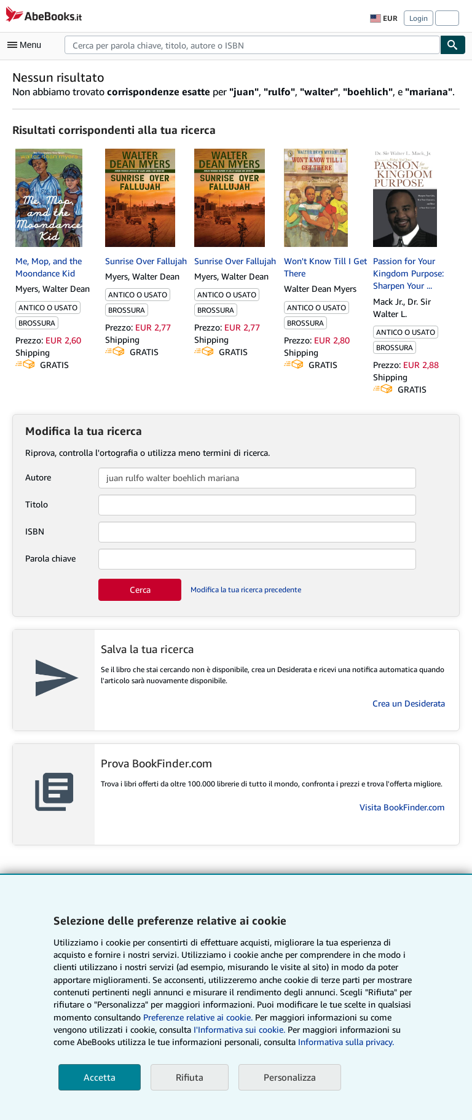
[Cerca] (453, 45)
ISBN (34, 531)
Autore (38, 477)
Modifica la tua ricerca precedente (246, 589)
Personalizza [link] (290, 1077)
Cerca (140, 589)
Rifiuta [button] (189, 1077)
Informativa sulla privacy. (346, 1041)
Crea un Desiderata (408, 703)
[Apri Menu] (27, 45)
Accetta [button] (100, 1077)
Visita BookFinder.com (402, 807)
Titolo (36, 504)
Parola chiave (50, 558)
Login (418, 18)
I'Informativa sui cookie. (239, 1029)
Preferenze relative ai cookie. (198, 1017)
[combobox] (252, 45)
